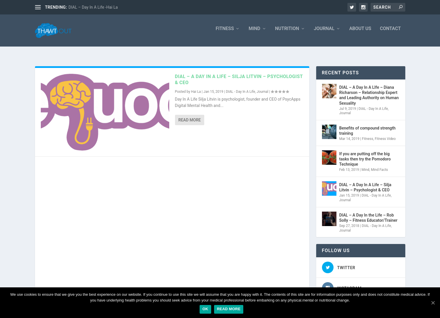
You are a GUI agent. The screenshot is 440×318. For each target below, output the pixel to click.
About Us (360, 32)
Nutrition (287, 32)
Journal (324, 32)
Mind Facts (379, 165)
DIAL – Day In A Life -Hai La (93, 7)
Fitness (225, 32)
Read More (189, 115)
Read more (229, 309)
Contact (390, 32)
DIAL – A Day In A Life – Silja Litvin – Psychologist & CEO (365, 183)
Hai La (196, 87)
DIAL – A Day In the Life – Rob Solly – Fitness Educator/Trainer (368, 213)
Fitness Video (385, 134)
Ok (205, 309)
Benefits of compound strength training (367, 126)
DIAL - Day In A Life (240, 87)
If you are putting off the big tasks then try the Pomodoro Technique (365, 154)
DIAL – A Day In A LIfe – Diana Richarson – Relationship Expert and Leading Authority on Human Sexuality (369, 91)
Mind (254, 32)
